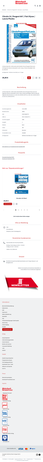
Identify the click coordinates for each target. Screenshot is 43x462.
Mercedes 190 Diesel (21, 198)
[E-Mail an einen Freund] (39, 78)
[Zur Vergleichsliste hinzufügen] (36, 78)
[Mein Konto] (37, 6)
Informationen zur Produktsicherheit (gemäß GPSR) (13, 146)
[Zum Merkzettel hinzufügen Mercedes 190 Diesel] (14, 204)
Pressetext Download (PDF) (8, 157)
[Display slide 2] (18, 210)
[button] (21, 43)
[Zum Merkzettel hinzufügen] (33, 78)
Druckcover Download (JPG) (8, 158)
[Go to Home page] (21, 2)
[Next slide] (39, 210)
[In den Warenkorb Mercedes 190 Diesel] (8, 204)
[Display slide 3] (21, 210)
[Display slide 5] (27, 210)
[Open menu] (3, 5)
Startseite (4, 9)
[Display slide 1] (15, 210)
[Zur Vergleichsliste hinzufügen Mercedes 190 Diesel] (16, 204)
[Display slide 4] (24, 210)
